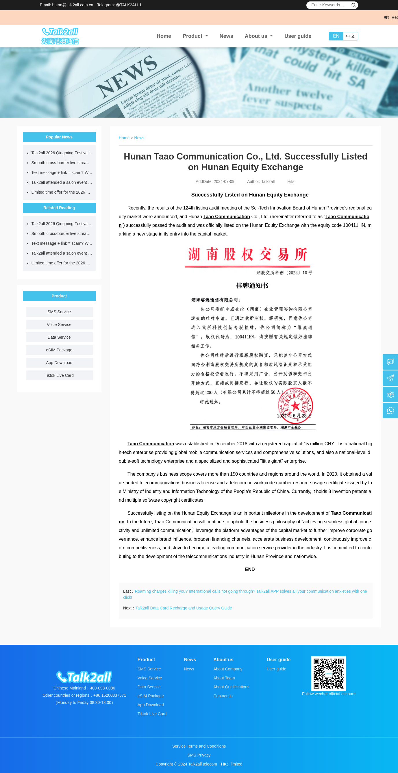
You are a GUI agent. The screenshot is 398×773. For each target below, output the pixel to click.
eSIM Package (59, 350)
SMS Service (59, 311)
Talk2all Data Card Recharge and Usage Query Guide (184, 608)
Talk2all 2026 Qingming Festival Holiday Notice (62, 153)
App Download (59, 362)
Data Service (59, 337)
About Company (227, 669)
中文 (350, 36)
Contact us (223, 696)
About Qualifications (231, 687)
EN (336, 36)
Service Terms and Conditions (199, 746)
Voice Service (59, 324)
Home (164, 36)
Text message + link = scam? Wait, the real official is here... (62, 172)
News (226, 36)
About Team (224, 678)
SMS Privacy (198, 755)
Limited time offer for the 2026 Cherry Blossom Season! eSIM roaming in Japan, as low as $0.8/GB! (62, 192)
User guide (297, 36)
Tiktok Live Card (59, 375)
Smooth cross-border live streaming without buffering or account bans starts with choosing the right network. (62, 162)
